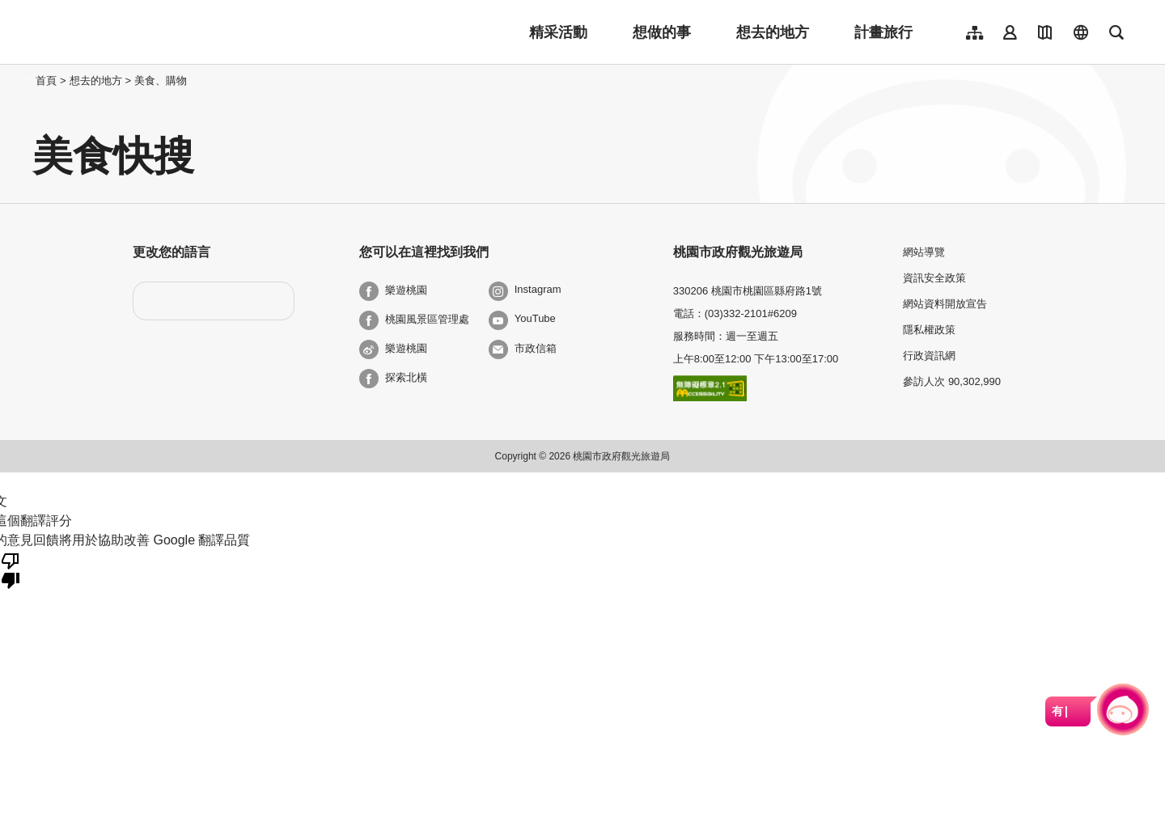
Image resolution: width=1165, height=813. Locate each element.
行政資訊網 (929, 355)
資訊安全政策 (934, 278)
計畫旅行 (883, 32)
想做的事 (662, 32)
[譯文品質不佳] (10, 569)
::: (27, 80)
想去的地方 (772, 32)
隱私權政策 (929, 330)
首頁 (46, 80)
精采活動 (558, 32)
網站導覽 (924, 252)
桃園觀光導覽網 (138, 32)
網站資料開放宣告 (945, 304)
